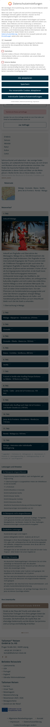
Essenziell (7, 40)
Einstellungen (6, 36)
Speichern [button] (25, 84)
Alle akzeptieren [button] (25, 78)
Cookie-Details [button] (15, 101)
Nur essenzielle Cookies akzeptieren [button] (25, 90)
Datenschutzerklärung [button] (26, 101)
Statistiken (8, 51)
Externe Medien (9, 62)
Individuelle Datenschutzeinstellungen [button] (25, 96)
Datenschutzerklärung (9, 34)
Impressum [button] (36, 101)
